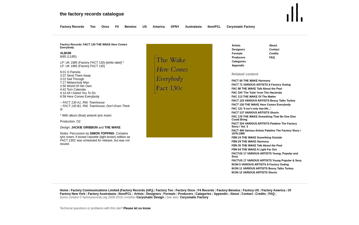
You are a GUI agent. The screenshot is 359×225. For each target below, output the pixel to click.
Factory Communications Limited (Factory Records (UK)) (112, 190)
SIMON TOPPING (102, 133)
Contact (274, 49)
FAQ (272, 57)
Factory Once (185, 190)
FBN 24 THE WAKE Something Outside (257, 137)
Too (93, 26)
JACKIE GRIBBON (84, 127)
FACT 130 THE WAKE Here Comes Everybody (261, 104)
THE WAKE (112, 127)
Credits (273, 53)
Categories (239, 61)
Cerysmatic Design (150, 197)
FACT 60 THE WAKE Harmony (251, 80)
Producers (238, 57)
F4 (117, 26)
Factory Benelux (228, 190)
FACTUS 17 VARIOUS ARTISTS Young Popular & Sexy (267, 160)
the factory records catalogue (92, 13)
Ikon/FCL (214, 26)
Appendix (238, 65)
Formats (237, 53)
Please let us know (137, 208)
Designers (238, 49)
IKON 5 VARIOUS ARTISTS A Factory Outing (260, 164)
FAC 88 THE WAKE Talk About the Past (257, 88)
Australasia (193, 26)
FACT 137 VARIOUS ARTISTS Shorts (255, 112)
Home (64, 190)
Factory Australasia (102, 194)
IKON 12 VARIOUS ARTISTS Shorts (254, 172)
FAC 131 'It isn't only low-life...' (251, 108)
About (273, 45)
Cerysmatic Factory (241, 26)
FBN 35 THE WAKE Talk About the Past (257, 145)
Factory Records (72, 26)
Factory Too (164, 190)
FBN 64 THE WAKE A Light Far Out (254, 149)
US (145, 26)
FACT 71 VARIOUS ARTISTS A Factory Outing (261, 84)
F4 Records (205, 190)
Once (105, 26)
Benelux (131, 26)
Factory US (251, 190)
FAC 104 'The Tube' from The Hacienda (257, 92)
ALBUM (65, 53)
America (159, 26)
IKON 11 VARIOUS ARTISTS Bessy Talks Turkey (262, 168)
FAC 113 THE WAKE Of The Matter (254, 96)
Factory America (273, 190)
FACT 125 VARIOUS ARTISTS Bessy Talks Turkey (263, 100)
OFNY (175, 26)
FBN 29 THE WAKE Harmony (250, 141)
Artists (236, 45)
